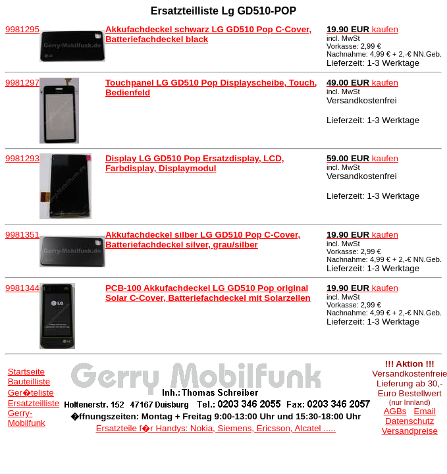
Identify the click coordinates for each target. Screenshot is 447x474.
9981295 (22, 29)
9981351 (22, 235)
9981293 (22, 158)
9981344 (22, 288)
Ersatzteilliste (34, 403)
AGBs (395, 411)
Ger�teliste (31, 393)
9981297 (22, 83)
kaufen (362, 29)
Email (425, 411)
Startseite (26, 372)
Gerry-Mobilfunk (26, 418)
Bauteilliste (29, 381)
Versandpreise (410, 431)
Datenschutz (409, 421)
